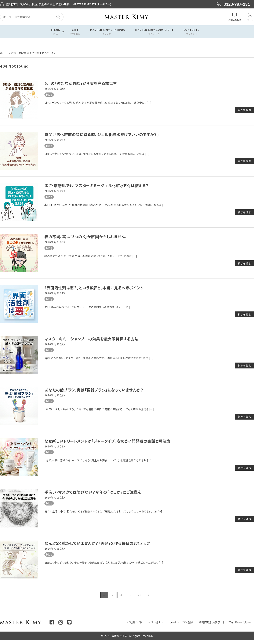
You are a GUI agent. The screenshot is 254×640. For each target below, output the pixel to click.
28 (139, 595)
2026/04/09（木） (54, 548)
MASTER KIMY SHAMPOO (108, 32)
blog (49, 94)
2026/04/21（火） (54, 344)
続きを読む (244, 110)
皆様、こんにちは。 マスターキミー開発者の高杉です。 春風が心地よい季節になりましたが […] (98, 358)
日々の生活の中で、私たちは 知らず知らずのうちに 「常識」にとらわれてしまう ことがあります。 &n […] (103, 511)
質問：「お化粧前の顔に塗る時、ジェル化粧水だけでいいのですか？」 (101, 134)
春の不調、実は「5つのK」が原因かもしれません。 (85, 236)
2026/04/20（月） (54, 395)
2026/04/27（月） (54, 242)
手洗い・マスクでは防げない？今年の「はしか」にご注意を (92, 492)
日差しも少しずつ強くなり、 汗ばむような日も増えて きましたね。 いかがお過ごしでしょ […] (96, 153)
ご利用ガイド (134, 622)
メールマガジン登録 (181, 622)
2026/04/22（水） (54, 293)
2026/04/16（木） (54, 446)
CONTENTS (192, 32)
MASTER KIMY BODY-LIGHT (154, 32)
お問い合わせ (156, 622)
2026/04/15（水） (54, 497)
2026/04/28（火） (54, 191)
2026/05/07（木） (54, 88)
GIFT (75, 32)
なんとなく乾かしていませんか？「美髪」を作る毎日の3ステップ (97, 543)
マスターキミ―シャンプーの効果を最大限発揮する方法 (91, 338)
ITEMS (55, 32)
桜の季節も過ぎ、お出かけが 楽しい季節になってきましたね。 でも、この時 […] (90, 256)
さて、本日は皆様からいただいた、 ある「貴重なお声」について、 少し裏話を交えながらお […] (97, 460)
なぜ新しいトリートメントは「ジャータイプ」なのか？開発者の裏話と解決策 (107, 441)
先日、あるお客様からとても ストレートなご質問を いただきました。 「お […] (89, 307)
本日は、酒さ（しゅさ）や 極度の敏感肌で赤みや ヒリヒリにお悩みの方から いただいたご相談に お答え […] (105, 205)
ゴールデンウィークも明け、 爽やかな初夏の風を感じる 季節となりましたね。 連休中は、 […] (97, 102)
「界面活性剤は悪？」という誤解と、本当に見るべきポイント (94, 287)
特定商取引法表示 (209, 622)
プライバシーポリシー (238, 622)
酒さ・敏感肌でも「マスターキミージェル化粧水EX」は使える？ (96, 185)
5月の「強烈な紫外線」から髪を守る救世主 (80, 83)
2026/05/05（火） (54, 139)
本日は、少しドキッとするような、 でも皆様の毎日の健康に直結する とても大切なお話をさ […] (99, 409)
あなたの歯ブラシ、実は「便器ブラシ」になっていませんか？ (94, 390)
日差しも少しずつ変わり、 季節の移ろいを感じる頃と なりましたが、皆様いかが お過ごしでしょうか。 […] (103, 562)
